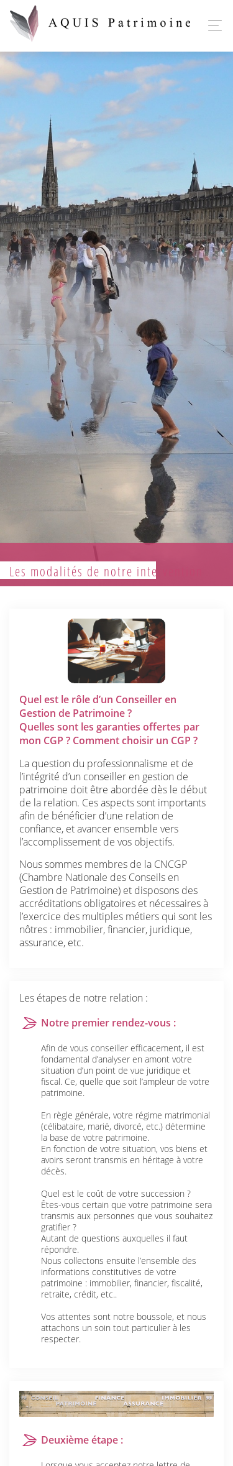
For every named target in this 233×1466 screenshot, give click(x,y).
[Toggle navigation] (211, 25)
